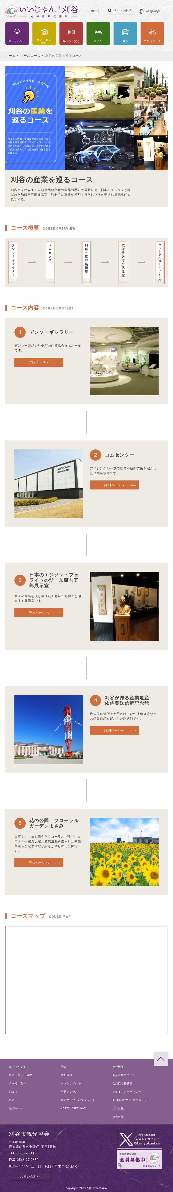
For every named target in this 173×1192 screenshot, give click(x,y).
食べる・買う (17, 1083)
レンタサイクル (71, 1083)
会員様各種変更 (122, 1083)
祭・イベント (17, 1066)
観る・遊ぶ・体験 (20, 1075)
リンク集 (118, 1108)
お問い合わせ (30, 1176)
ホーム (96, 11)
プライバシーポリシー (126, 1091)
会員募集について (123, 1075)
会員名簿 (118, 1116)
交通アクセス (69, 1091)
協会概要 (118, 1066)
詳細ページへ (39, 362)
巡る (12, 1100)
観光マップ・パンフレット (78, 1100)
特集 (63, 1066)
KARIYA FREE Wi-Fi (73, 1108)
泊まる (13, 1091)
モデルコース (30, 55)
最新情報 (66, 1075)
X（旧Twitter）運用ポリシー (131, 1100)
